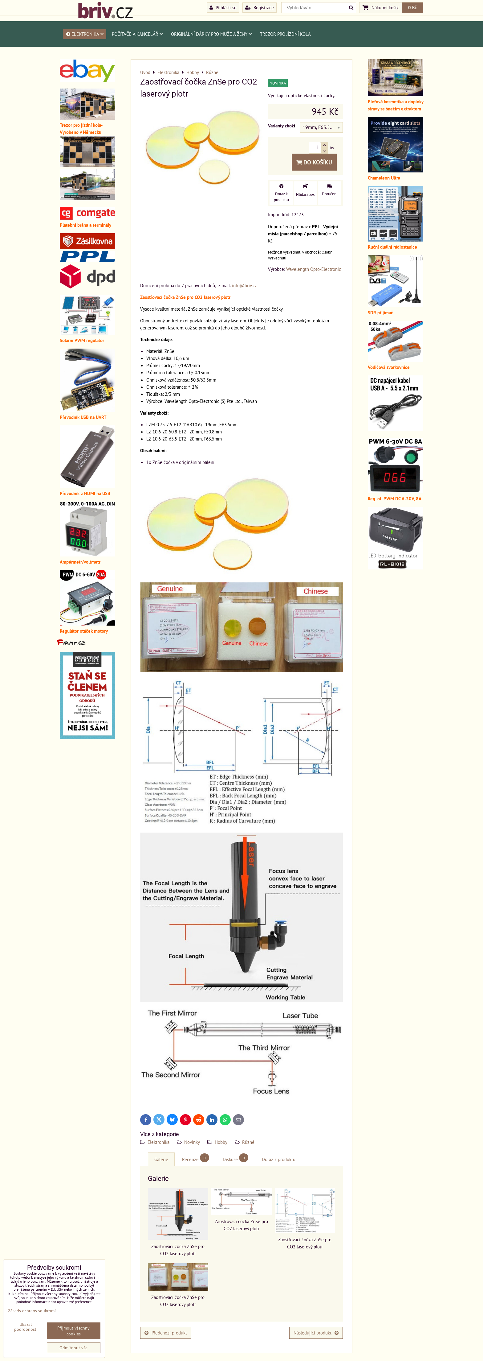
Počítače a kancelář (137, 34)
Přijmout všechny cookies (73, 1331)
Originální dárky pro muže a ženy (211, 34)
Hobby (221, 1142)
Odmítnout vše (73, 1348)
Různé (248, 1142)
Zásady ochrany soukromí (32, 1310)
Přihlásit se (223, 7)
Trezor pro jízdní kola (285, 34)
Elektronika (84, 34)
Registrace (259, 7)
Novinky (192, 1142)
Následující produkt (316, 1333)
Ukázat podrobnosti (26, 1327)
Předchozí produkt (165, 1333)
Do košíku (314, 162)
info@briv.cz (244, 285)
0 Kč (412, 7)
